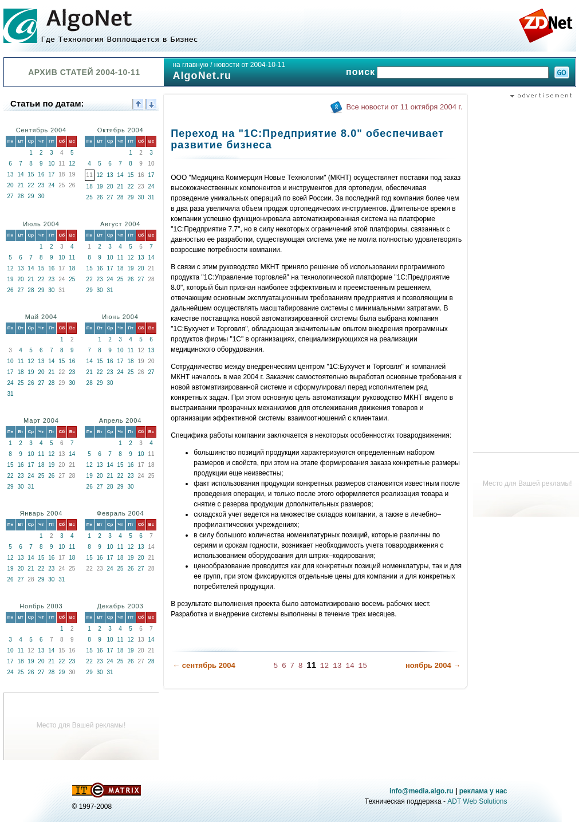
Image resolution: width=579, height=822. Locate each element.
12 (72, 163)
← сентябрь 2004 (203, 665)
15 (30, 174)
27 (10, 196)
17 (51, 174)
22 (30, 185)
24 (51, 185)
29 (30, 196)
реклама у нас (483, 791)
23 (41, 185)
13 (10, 174)
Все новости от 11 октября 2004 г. (404, 107)
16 (41, 174)
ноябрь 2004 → (432, 665)
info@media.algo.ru (421, 791)
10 (51, 163)
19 (100, 186)
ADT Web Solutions (477, 801)
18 (89, 186)
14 (20, 174)
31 (151, 197)
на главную (190, 65)
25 (89, 197)
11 (72, 257)
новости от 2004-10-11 (249, 65)
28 (20, 196)
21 (20, 185)
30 (41, 196)
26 (100, 197)
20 (10, 185)
